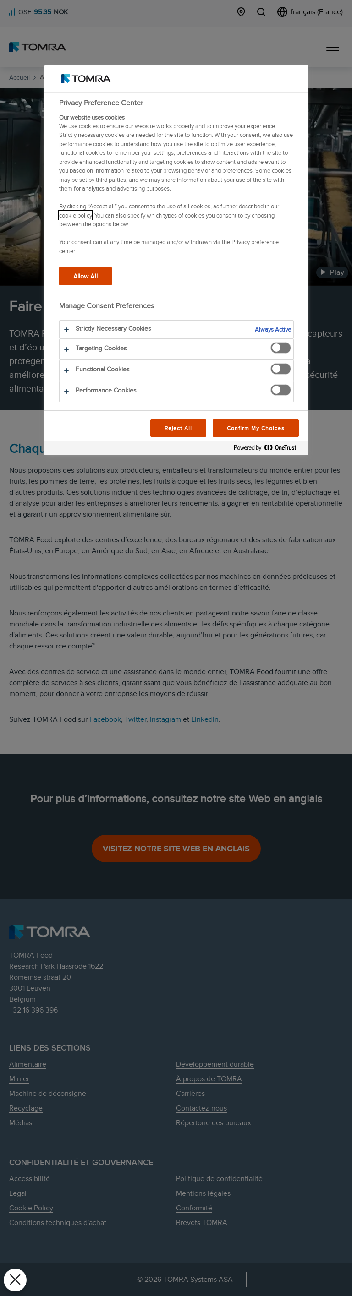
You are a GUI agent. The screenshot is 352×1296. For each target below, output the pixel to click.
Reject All (178, 428)
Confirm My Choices (255, 428)
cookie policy (75, 215)
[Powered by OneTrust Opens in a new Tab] (268, 449)
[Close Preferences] (15, 1280)
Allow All (85, 276)
